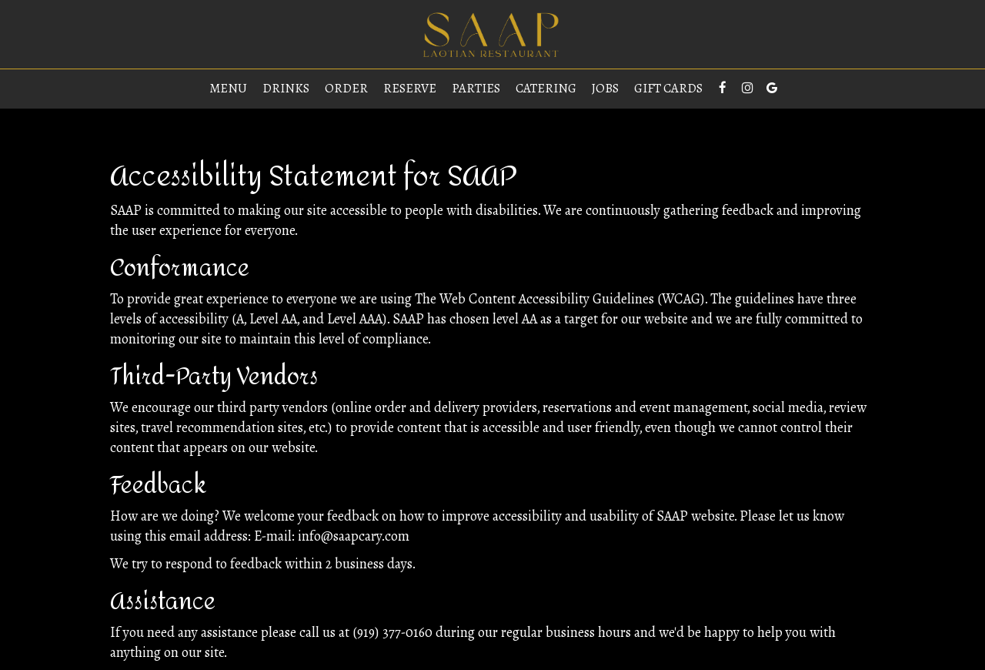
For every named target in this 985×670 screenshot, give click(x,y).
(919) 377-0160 (392, 632)
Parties (476, 88)
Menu (228, 88)
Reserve (409, 88)
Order (346, 88)
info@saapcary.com (353, 536)
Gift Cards (668, 88)
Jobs (605, 88)
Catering (546, 88)
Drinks (285, 88)
